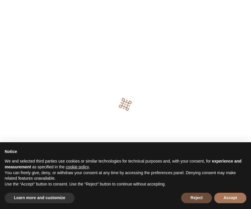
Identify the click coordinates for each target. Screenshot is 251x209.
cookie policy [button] (77, 167)
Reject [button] (196, 197)
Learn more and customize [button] (39, 197)
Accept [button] (230, 197)
